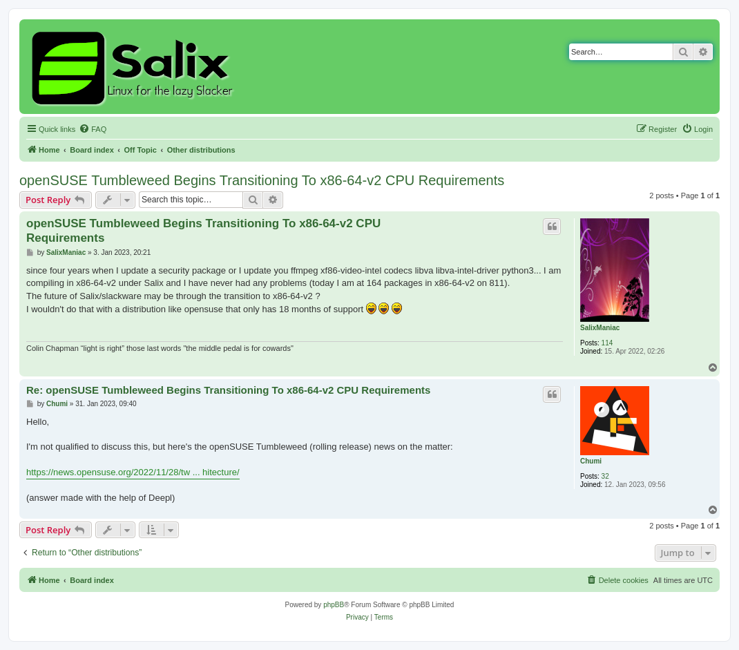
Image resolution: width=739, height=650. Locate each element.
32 (605, 476)
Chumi (591, 461)
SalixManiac (600, 328)
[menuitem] (92, 129)
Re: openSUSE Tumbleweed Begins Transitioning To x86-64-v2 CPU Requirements (228, 390)
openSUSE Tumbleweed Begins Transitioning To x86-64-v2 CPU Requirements (261, 180)
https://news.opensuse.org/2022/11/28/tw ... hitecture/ (133, 472)
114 (607, 343)
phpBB (333, 605)
